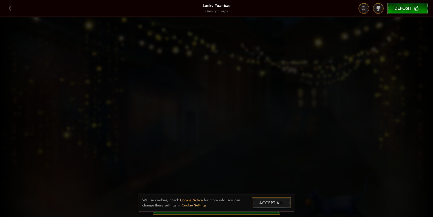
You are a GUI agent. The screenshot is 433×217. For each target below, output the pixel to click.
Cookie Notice (191, 200)
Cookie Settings (194, 205)
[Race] (378, 8)
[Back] (10, 8)
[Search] (363, 8)
